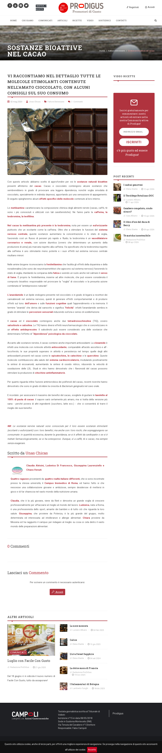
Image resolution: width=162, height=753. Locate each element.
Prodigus (118, 713)
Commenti (75, 101)
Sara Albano (131, 216)
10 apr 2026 (149, 216)
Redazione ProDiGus (19, 667)
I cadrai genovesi (133, 184)
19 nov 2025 (79, 675)
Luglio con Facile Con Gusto (28, 661)
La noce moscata (79, 625)
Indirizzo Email (133, 132)
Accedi (57, 592)
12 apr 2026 (149, 189)
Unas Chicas (33, 101)
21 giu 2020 (40, 667)
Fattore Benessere (116, 51)
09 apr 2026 (149, 229)
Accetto (92, 749)
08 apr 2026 (133, 242)
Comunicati (18, 652)
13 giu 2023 (95, 644)
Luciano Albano (80, 630)
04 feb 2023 (98, 630)
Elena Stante (78, 644)
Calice (73, 639)
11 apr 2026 (133, 202)
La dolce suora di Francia (84, 668)
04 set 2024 (95, 658)
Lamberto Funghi (80, 688)
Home (102, 51)
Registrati (132, 7)
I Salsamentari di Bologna (84, 684)
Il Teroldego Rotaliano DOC (138, 195)
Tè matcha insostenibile (136, 235)
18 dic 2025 (99, 688)
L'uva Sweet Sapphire (82, 654)
